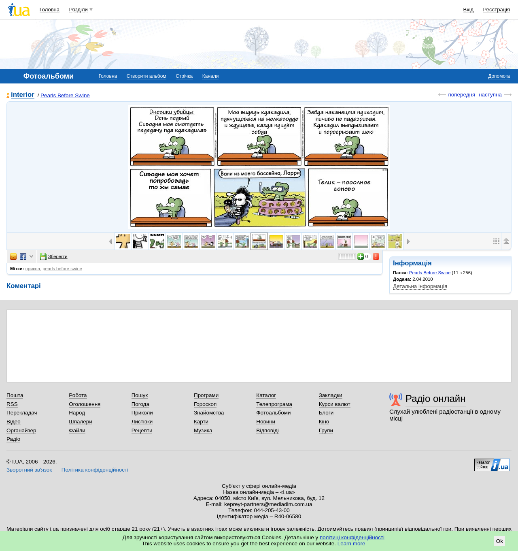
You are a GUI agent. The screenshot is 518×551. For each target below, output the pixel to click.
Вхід (468, 9)
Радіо (13, 439)
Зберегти (54, 256)
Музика (203, 430)
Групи (326, 430)
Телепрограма (274, 404)
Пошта (14, 395)
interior (22, 95)
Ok (499, 541)
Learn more (351, 543)
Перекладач (21, 413)
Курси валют (334, 404)
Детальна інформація (420, 286)
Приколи (142, 413)
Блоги (326, 413)
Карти (201, 422)
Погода (140, 404)
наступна (490, 95)
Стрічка (184, 76)
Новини (265, 422)
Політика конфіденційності (95, 470)
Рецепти (142, 430)
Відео (13, 422)
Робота (78, 395)
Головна (49, 9)
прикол (32, 268)
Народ (77, 413)
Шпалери (80, 422)
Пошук (140, 395)
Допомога (499, 76)
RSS (12, 404)
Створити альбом (146, 76)
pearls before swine (62, 268)
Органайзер (21, 430)
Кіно (324, 422)
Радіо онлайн (435, 398)
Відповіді (267, 430)
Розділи (78, 9)
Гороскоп (205, 404)
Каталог (266, 395)
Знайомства (209, 413)
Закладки (330, 395)
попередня (461, 95)
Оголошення (84, 404)
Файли (77, 430)
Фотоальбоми (273, 413)
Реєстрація (496, 9)
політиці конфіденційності (352, 537)
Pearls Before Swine (65, 95)
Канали (210, 76)
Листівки (142, 422)
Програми (206, 395)
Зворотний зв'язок (29, 470)
